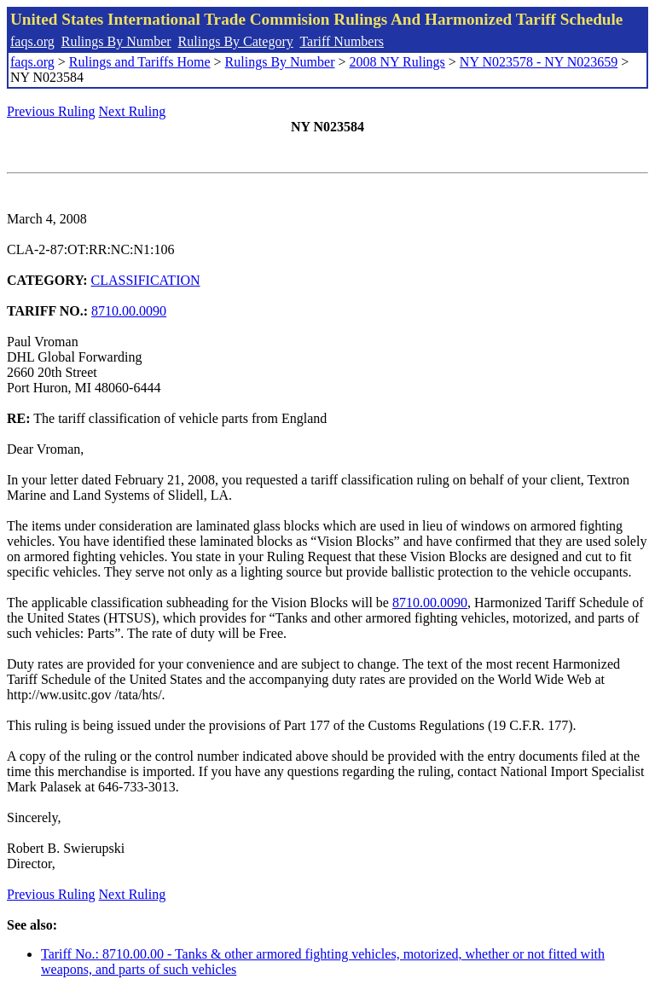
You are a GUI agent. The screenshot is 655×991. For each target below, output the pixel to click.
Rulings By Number (116, 41)
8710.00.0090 (128, 311)
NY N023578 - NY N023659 (538, 62)
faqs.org (32, 41)
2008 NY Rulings (397, 62)
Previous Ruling (51, 111)
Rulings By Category (235, 41)
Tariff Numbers (341, 41)
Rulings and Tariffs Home (140, 62)
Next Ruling (132, 111)
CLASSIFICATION (145, 280)
